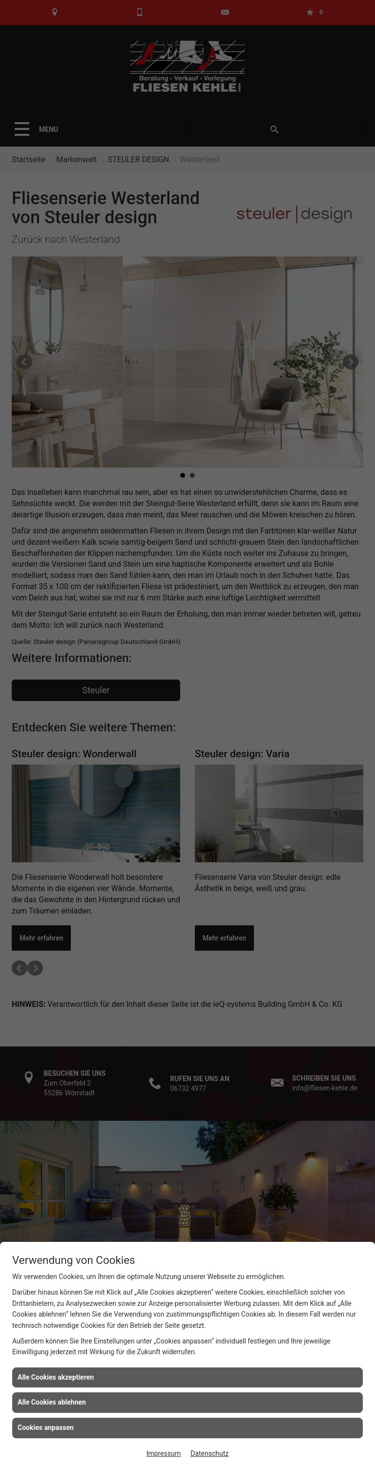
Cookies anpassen (46, 1427)
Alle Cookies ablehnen (52, 1402)
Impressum (163, 1453)
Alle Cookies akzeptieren (56, 1377)
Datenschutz (209, 1453)
